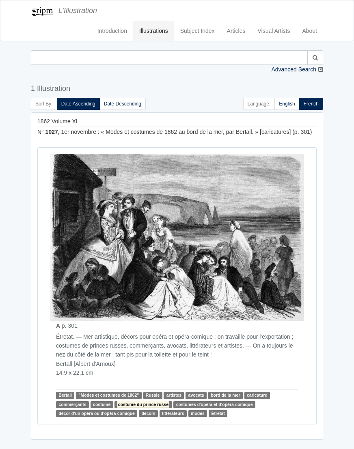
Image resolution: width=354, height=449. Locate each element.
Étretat (217, 413)
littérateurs (173, 413)
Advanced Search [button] (293, 69)
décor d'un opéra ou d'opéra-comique (96, 413)
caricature (257, 395)
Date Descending (122, 104)
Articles (236, 31)
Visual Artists (274, 31)
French (311, 104)
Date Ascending (78, 104)
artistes (173, 395)
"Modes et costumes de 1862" (108, 395)
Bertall (65, 395)
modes (198, 413)
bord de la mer (225, 395)
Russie (153, 395)
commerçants (72, 404)
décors (148, 413)
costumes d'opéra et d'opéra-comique (214, 404)
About (309, 31)
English (287, 104)
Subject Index (197, 31)
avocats (196, 395)
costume (101, 404)
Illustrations (153, 31)
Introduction (112, 31)
